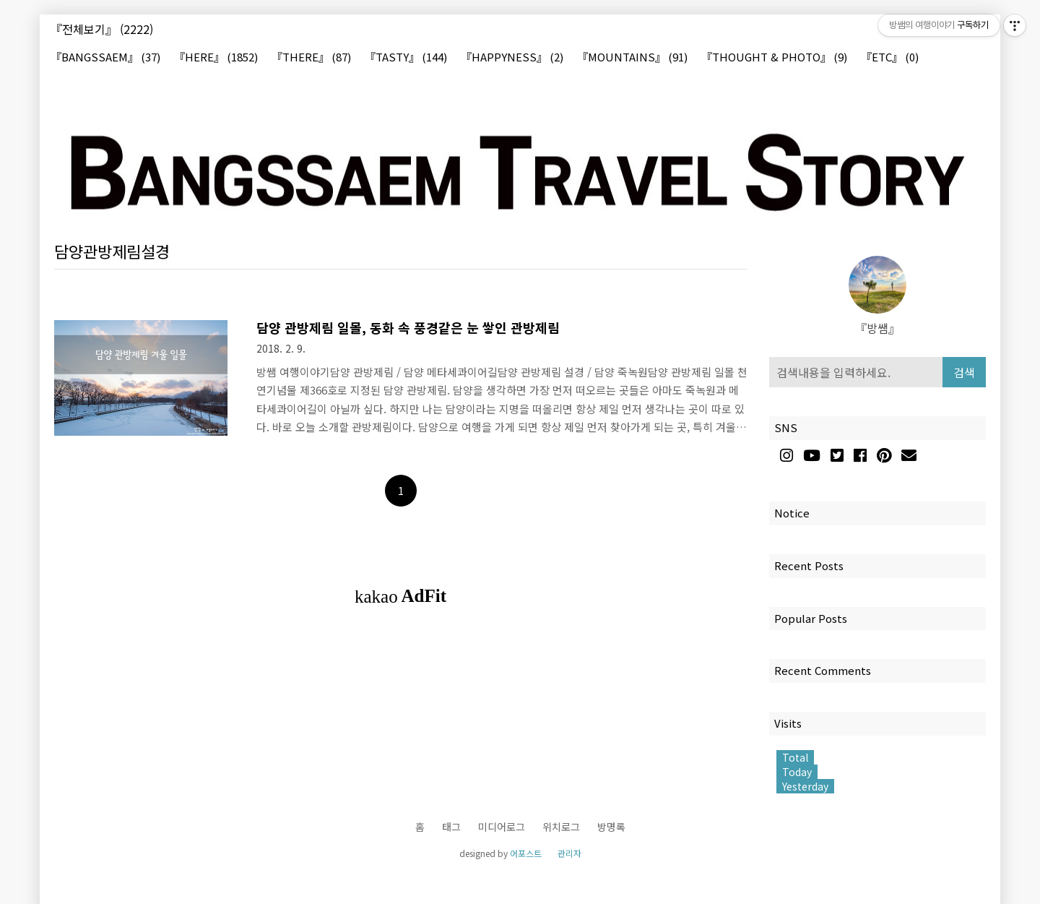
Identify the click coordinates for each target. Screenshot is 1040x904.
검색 (964, 372)
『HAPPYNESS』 (512, 57)
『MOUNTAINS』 (632, 57)
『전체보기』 (102, 29)
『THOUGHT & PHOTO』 (774, 57)
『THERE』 (311, 57)
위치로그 (561, 826)
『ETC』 (890, 57)
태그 (451, 826)
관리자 (569, 853)
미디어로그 (501, 826)
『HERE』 (216, 57)
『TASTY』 (406, 57)
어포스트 (526, 853)
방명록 (611, 826)
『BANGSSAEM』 (105, 57)
